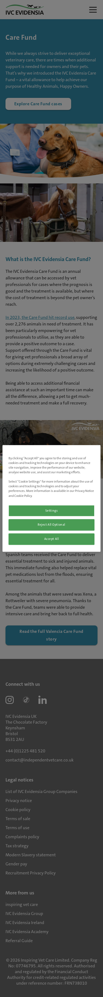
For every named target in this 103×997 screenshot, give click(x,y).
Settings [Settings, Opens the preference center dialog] (51, 511)
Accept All (51, 539)
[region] (51, 498)
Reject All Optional (51, 525)
